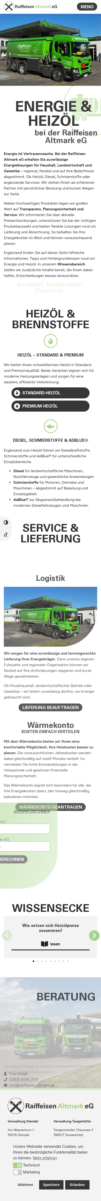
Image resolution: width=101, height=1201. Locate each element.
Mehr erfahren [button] (45, 1158)
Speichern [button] (51, 1185)
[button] (6, 935)
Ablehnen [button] (25, 1185)
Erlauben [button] (77, 1185)
